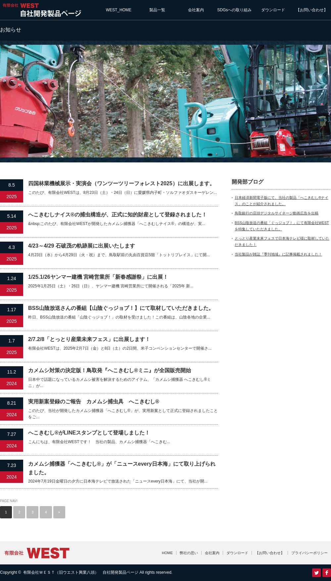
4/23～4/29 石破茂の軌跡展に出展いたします (81, 246)
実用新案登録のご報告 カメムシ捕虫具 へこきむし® (93, 401)
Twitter (316, 572)
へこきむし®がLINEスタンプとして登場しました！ (89, 433)
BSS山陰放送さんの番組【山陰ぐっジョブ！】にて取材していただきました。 (121, 308)
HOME (167, 553)
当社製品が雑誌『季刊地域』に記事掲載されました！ (278, 254)
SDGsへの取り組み (234, 10)
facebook (326, 572)
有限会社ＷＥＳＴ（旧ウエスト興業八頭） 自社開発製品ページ (80, 572)
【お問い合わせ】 (312, 10)
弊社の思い (189, 553)
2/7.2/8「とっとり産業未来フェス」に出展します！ (89, 339)
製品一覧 (157, 10)
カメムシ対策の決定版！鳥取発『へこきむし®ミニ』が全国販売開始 (109, 370)
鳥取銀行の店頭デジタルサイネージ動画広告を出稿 (276, 213)
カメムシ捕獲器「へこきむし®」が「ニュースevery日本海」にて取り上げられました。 (121, 468)
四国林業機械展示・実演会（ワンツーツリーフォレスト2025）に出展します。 (121, 183)
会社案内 (196, 10)
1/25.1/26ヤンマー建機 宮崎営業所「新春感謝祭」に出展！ (98, 277)
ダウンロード (273, 10)
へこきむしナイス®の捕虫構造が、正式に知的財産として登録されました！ (117, 214)
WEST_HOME (118, 10)
